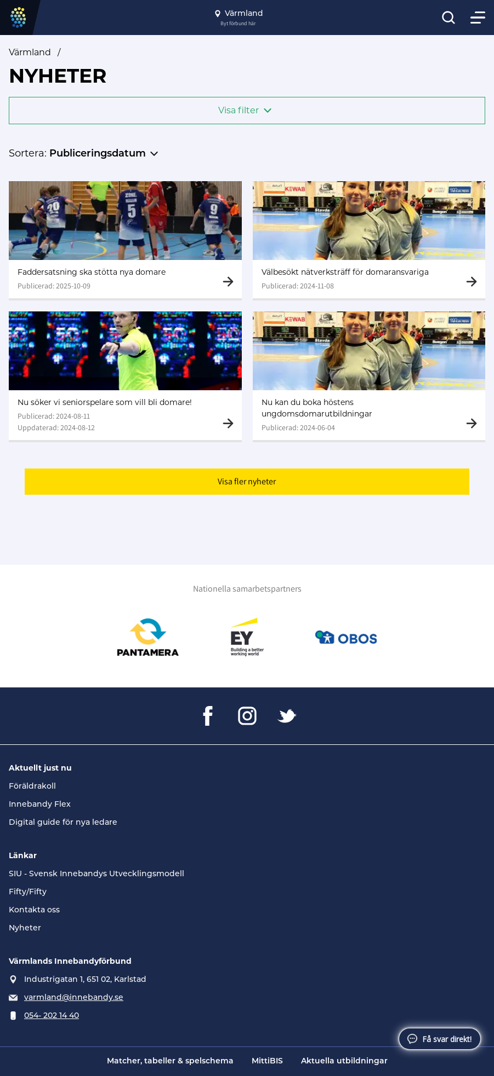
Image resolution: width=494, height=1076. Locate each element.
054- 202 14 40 (51, 1015)
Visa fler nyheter (247, 481)
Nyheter (25, 928)
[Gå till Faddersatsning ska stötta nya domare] (125, 239)
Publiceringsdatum (97, 154)
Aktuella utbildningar (344, 1061)
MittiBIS (267, 1061)
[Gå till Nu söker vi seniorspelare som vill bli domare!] (125, 375)
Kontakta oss (34, 910)
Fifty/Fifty (28, 891)
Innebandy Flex (40, 804)
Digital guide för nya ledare (63, 822)
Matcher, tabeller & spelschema (170, 1061)
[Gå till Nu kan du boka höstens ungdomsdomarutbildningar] (369, 375)
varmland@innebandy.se (73, 997)
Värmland (30, 52)
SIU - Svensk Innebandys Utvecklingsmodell (96, 873)
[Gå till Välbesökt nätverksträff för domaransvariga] (369, 239)
